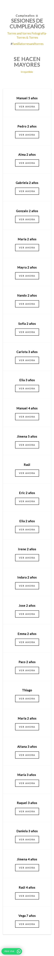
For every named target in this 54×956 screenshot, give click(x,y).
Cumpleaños (27, 15)
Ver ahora (27, 106)
